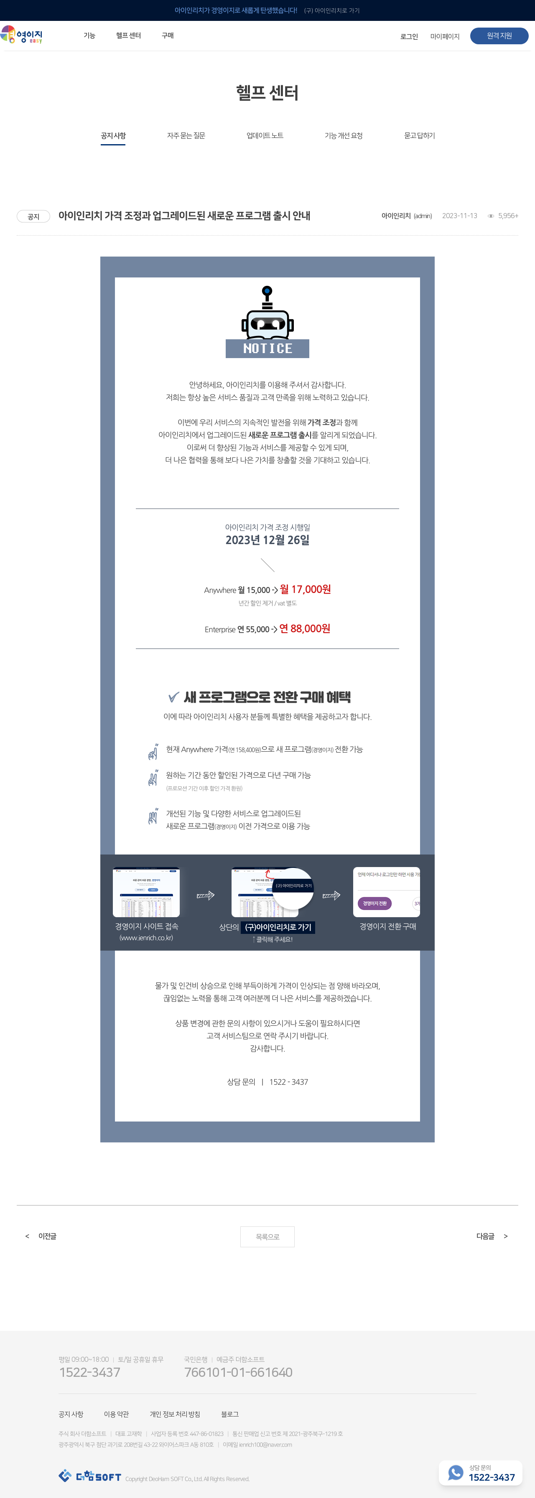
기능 (89, 35)
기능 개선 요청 (343, 136)
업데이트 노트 (265, 136)
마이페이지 (445, 37)
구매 (167, 35)
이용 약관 (116, 1414)
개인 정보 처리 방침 (175, 1414)
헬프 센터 (128, 35)
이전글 (40, 1236)
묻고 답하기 (419, 136)
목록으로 (267, 1237)
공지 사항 (113, 136)
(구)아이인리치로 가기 (278, 927)
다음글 (491, 1236)
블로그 (230, 1414)
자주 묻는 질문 (186, 136)
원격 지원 (499, 36)
